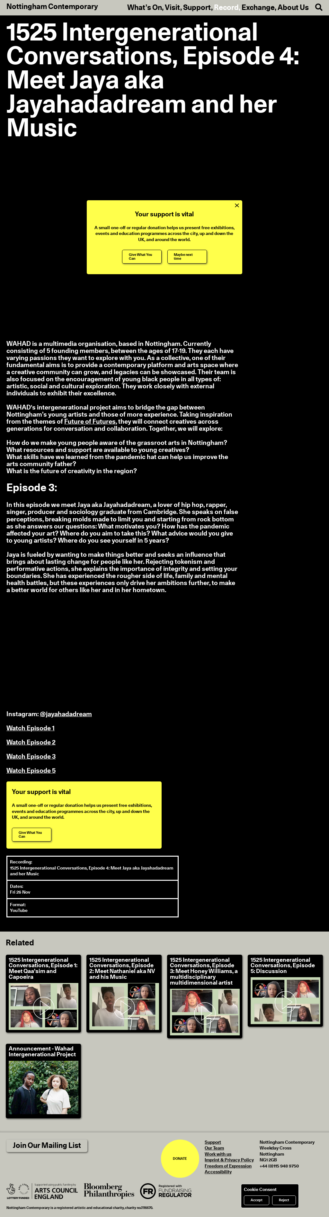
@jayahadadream (66, 714)
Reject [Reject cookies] (284, 1200)
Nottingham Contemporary (52, 7)
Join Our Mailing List (47, 1145)
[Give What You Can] (142, 257)
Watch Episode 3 (31, 756)
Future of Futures (90, 422)
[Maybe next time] (187, 257)
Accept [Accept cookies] (256, 1200)
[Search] (316, 8)
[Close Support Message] (237, 205)
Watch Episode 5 (31, 771)
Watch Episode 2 (31, 742)
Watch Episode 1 (30, 728)
